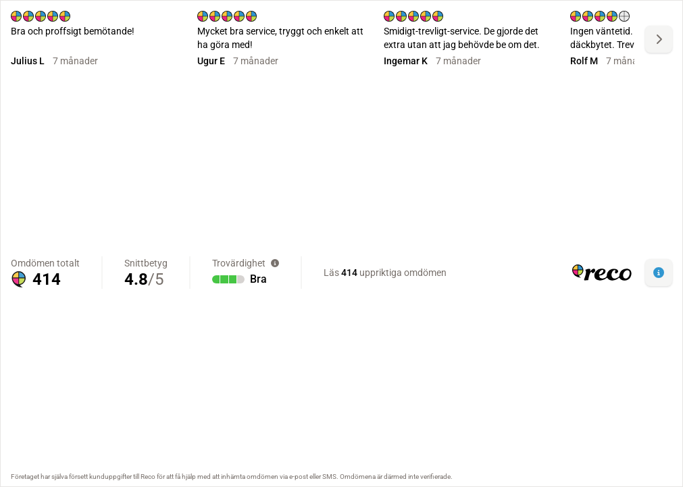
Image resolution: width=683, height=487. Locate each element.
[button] (658, 272)
